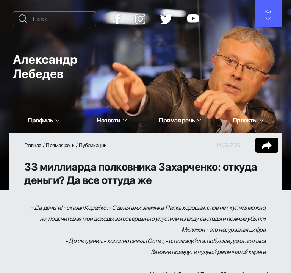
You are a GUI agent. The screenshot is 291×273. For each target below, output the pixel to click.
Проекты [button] (245, 120)
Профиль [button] (40, 120)
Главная (32, 145)
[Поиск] (54, 18)
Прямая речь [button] (177, 120)
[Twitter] (166, 19)
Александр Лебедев (45, 66)
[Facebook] (117, 19)
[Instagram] (140, 19)
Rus (268, 11)
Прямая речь (60, 145)
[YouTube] (193, 19)
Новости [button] (108, 120)
